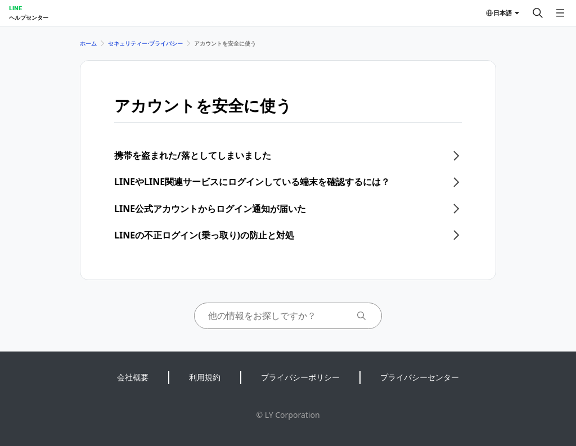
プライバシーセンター (419, 377)
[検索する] (537, 13)
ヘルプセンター (28, 17)
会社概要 (132, 377)
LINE (15, 8)
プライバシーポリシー (300, 377)
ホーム (88, 43)
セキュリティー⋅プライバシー (145, 43)
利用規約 (204, 377)
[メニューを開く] (560, 13)
